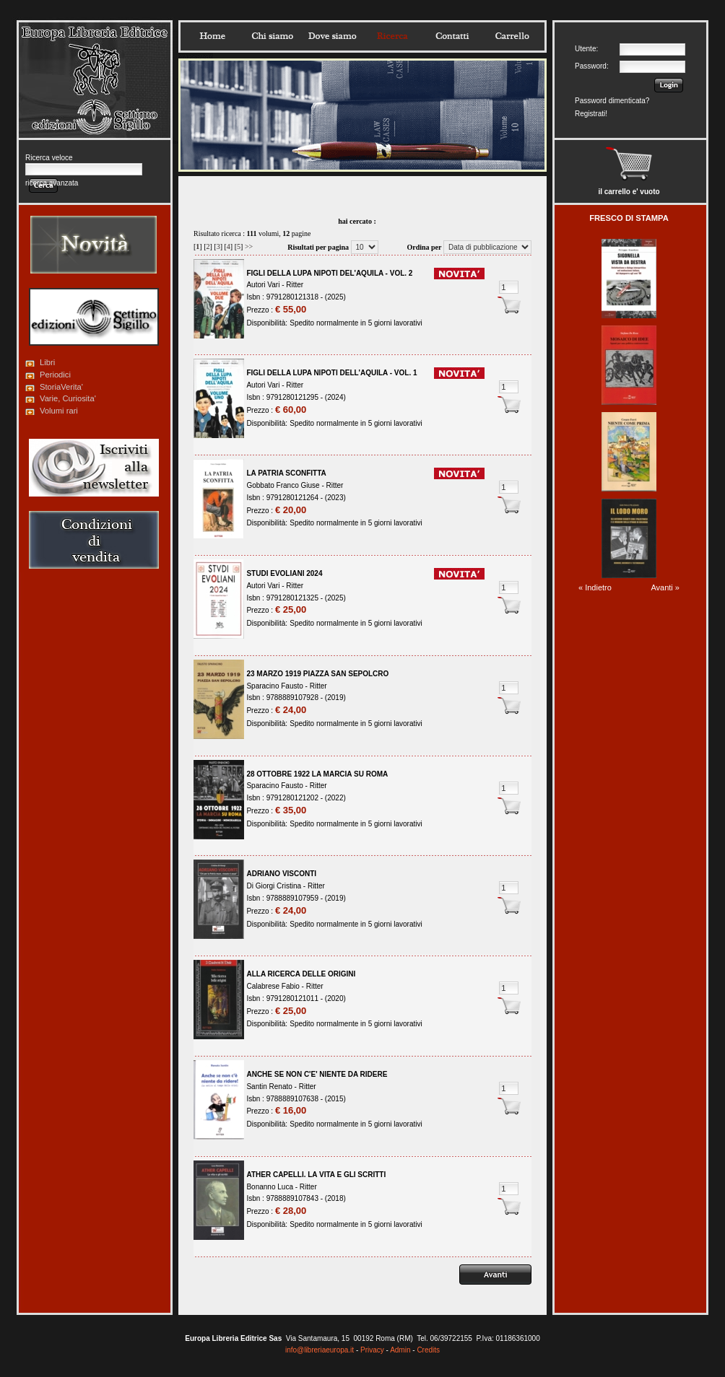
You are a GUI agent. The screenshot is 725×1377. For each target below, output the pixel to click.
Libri (47, 362)
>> (249, 246)
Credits (428, 1350)
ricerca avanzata (51, 183)
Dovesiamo (332, 36)
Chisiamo (272, 36)
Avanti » (665, 587)
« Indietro (595, 587)
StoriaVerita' (61, 386)
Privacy (372, 1350)
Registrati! (591, 114)
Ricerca (392, 36)
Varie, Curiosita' (68, 398)
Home (212, 36)
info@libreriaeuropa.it (319, 1350)
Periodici (55, 374)
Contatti (452, 36)
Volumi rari (59, 410)
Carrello (512, 36)
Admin (400, 1350)
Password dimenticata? (612, 101)
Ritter (294, 285)
